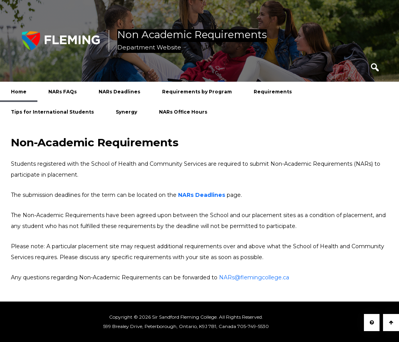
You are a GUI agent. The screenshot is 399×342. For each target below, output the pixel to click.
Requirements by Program (197, 92)
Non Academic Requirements (192, 35)
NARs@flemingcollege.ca (254, 277)
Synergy (126, 112)
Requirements (273, 92)
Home (18, 92)
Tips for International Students (52, 112)
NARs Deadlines (119, 92)
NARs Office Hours (183, 112)
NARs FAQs (62, 92)
